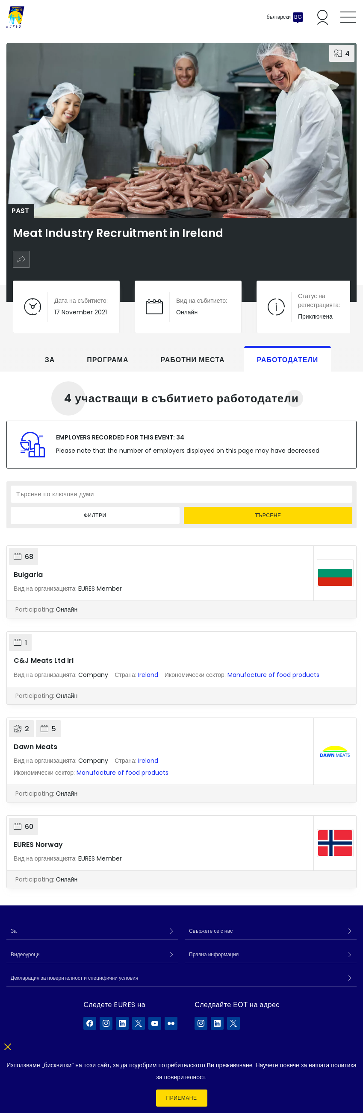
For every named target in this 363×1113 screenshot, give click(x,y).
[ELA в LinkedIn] (217, 1023)
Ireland (148, 675)
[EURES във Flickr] (171, 1023)
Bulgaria (28, 575)
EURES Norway (38, 844)
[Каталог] (15, 17)
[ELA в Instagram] (201, 1023)
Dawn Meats (35, 747)
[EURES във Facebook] (89, 1023)
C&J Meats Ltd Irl (44, 660)
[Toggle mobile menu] (348, 17)
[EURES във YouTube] (154, 1023)
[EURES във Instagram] (106, 1023)
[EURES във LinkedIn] (122, 1023)
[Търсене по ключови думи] (181, 494)
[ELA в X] (233, 1023)
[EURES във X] (138, 1023)
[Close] (7, 1045)
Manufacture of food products (273, 675)
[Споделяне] (21, 259)
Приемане (181, 1097)
